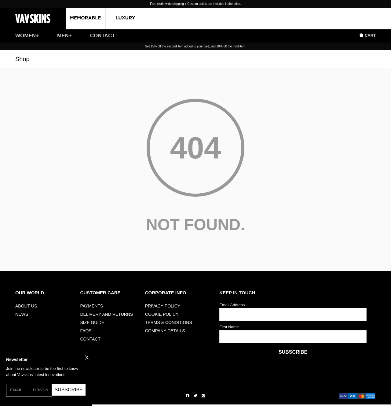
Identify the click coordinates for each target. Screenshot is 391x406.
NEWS (21, 314)
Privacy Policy (162, 306)
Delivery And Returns (106, 314)
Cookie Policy (162, 314)
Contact (90, 339)
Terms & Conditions (168, 322)
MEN (63, 36)
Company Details (165, 330)
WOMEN (25, 36)
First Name (229, 327)
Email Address (232, 305)
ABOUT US (26, 306)
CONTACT (102, 36)
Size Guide (92, 322)
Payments (91, 306)
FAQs (85, 330)
